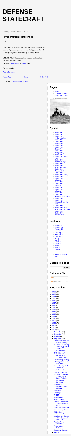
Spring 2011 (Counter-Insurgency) (62, 195)
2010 (54, 319)
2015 (54, 307)
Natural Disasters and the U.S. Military (61, 342)
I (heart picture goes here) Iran (61, 363)
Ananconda (58, 384)
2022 (54, 294)
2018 (54, 301)
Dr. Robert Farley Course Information (61, 94)
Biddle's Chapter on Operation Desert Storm (61, 403)
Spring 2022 (59, 132)
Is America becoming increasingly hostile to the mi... (61, 346)
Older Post (44, 77)
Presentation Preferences (59, 427)
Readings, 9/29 (59, 355)
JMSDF (56, 395)
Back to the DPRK (60, 372)
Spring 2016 (59, 164)
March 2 (58, 238)
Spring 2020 (59, 140)
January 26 (59, 229)
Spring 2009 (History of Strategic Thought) (62, 208)
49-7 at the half (59, 353)
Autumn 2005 (59, 215)
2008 (54, 323)
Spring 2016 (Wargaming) (59, 170)
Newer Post (7, 77)
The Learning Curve (61, 410)
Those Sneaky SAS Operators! (61, 367)
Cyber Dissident (59, 351)
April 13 (57, 247)
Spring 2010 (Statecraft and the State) (61, 202)
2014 (54, 310)
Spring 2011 (59, 193)
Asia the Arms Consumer (59, 423)
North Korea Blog (60, 370)
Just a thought (59, 399)
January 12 (59, 225)
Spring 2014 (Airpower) (59, 179)
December (58, 332)
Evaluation (57, 391)
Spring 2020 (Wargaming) (59, 142)
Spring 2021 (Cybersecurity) (60, 137)
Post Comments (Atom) (21, 81)
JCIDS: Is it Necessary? (59, 413)
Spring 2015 (59, 173)
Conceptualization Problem (60, 387)
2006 (54, 327)
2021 (54, 296)
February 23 (59, 236)
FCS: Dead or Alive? (61, 357)
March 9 (58, 240)
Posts (54, 278)
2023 (54, 292)
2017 (54, 303)
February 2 (59, 231)
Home (26, 77)
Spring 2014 (59, 176)
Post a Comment (9, 72)
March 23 (58, 242)
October (57, 336)
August (57, 432)
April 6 (57, 245)
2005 (54, 330)
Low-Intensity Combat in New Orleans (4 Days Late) (61, 418)
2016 (54, 305)
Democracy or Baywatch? (59, 381)
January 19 (59, 227)
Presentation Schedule (62, 407)
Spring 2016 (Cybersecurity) (60, 166)
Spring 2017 (59, 154)
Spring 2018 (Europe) (59, 148)
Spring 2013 (59, 182)
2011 (54, 316)
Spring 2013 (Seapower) (59, 184)
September (58, 338)
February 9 (59, 233)
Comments (56, 281)
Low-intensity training (61, 360)
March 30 (58, 244)
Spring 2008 (59, 211)
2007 (54, 325)
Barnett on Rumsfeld (61, 430)
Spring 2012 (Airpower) (59, 190)
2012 (54, 314)
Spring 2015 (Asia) (61, 174)
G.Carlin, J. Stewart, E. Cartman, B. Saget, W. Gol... (61, 376)
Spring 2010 (59, 198)
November (58, 334)
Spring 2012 (59, 187)
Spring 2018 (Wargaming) (59, 152)
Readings (57, 393)
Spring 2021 (59, 134)
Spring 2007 (59, 213)
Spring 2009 (59, 206)
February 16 (59, 234)
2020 (54, 298)
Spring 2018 (59, 145)
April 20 (57, 249)
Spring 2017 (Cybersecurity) (60, 161)
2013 (54, 312)
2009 (54, 321)
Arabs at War (58, 397)
